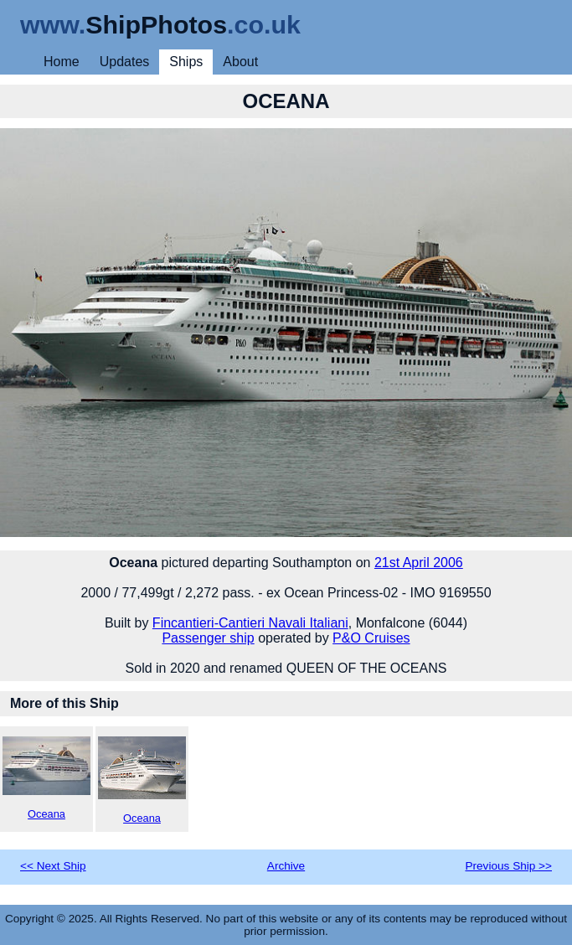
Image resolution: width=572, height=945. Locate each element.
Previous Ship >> (508, 866)
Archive (286, 866)
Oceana (46, 778)
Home (62, 61)
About (240, 61)
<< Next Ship (53, 866)
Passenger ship (208, 638)
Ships (186, 61)
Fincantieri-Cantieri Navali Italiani (250, 623)
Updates (125, 61)
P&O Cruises (371, 638)
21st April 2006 (418, 562)
